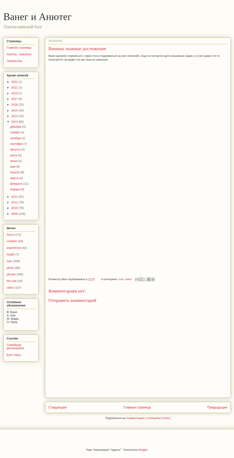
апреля (15, 172)
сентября (17, 143)
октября (16, 138)
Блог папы (14, 355)
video (128, 279)
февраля (16, 183)
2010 (15, 208)
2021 (15, 87)
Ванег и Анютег (37, 16)
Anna (10, 234)
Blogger (143, 449)
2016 (15, 104)
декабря (16, 126)
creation (12, 241)
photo (10, 267)
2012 (15, 196)
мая (13, 166)
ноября (15, 132)
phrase (11, 274)
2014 (15, 116)
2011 (15, 202)
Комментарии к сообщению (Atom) (148, 418)
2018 (15, 93)
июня (14, 161)
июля (14, 155)
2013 (15, 121)
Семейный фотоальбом (15, 346)
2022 (15, 82)
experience (14, 247)
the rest (12, 281)
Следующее (57, 407)
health (11, 254)
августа (15, 149)
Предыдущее (217, 407)
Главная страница (137, 407)
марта (14, 178)
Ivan (121, 279)
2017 (15, 99)
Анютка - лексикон (19, 54)
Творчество (14, 61)
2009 (15, 213)
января (15, 189)
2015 (15, 110)
